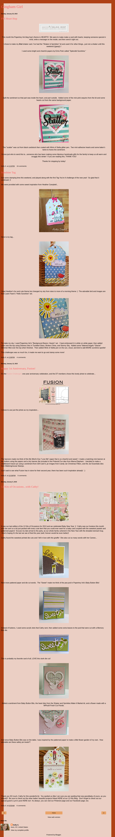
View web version (54, 817)
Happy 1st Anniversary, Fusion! (18, 368)
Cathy (79, 526)
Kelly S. (16, 825)
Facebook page (79, 801)
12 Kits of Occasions (31, 526)
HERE (60, 798)
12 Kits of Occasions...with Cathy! (20, 486)
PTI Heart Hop (9, 18)
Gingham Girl (12, 6)
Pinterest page (60, 801)
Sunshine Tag (8, 172)
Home (54, 813)
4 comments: (21, 357)
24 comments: (22, 166)
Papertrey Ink (19, 37)
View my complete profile (20, 830)
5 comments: (22, 475)
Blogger (58, 835)
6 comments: (21, 806)
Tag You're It (61, 178)
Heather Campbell (49, 185)
